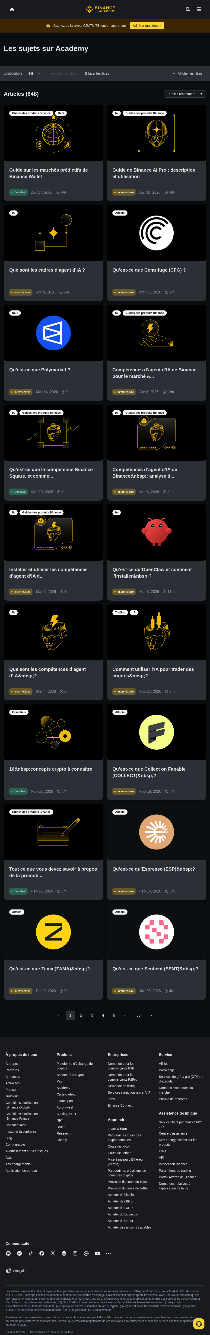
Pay (59, 1081)
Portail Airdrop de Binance (178, 1177)
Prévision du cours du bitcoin (128, 1182)
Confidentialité (16, 1125)
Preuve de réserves (173, 1099)
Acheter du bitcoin (121, 1195)
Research (64, 1133)
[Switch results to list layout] (38, 73)
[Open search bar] (186, 9)
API (161, 1157)
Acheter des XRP (120, 1208)
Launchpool (65, 1101)
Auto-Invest (65, 1107)
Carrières (12, 1070)
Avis (9, 1157)
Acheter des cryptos (71, 1075)
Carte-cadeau (66, 1094)
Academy (63, 1088)
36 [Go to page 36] (139, 1015)
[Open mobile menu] (198, 9)
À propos (12, 1063)
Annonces (13, 1077)
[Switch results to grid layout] (31, 73)
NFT (60, 1120)
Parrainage (167, 1070)
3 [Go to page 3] (92, 1015)
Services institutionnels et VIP (129, 1092)
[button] (199, 9)
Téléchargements (18, 1164)
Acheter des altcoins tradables (129, 1227)
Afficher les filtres (187, 73)
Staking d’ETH (67, 1114)
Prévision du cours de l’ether (128, 1188)
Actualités (13, 1083)
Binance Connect (120, 1105)
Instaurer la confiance (21, 1131)
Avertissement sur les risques (27, 1151)
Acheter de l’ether (120, 1221)
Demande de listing (122, 1086)
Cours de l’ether (119, 1153)
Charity (62, 1140)
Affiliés (164, 1063)
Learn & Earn (117, 1129)
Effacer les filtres (97, 73)
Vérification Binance (173, 1164)
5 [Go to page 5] (114, 1015)
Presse (11, 1090)
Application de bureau (21, 1170)
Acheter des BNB (120, 1201)
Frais (162, 1151)
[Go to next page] (151, 1015)
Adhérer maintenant (147, 25)
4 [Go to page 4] (103, 1015)
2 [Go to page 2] (81, 1015)
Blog (9, 1138)
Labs (111, 1099)
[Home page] (100, 9)
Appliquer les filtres (63, 73)
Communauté (15, 1144)
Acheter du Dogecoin (123, 1214)
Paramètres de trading (175, 1170)
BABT (61, 1127)
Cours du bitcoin (119, 1146)
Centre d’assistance (173, 1133)
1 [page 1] (70, 1015)
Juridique (12, 1096)
